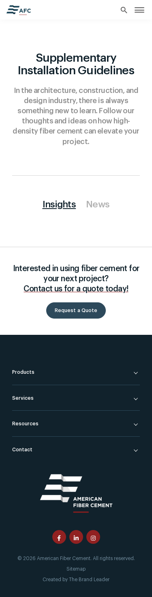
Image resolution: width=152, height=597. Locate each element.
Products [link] (23, 372)
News (97, 204)
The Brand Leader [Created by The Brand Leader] (89, 579)
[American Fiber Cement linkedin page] (76, 537)
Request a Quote (76, 310)
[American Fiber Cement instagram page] (93, 537)
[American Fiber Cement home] (19, 10)
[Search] (124, 10)
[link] (139, 9)
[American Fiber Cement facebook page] (59, 537)
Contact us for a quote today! (76, 289)
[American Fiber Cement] (76, 492)
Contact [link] (22, 449)
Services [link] (23, 398)
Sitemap (76, 569)
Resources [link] (25, 423)
